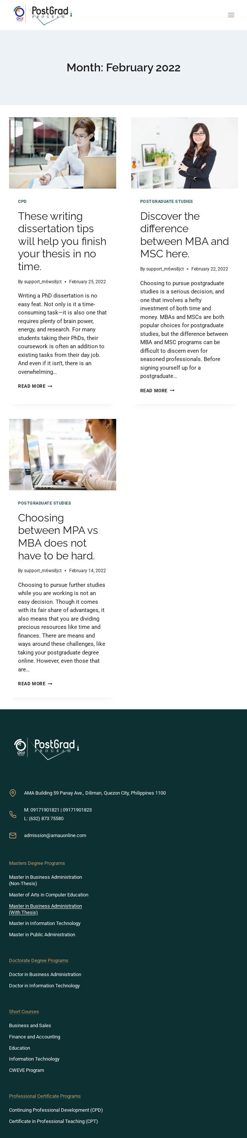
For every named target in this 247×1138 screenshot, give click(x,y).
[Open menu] (231, 15)
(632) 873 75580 (46, 818)
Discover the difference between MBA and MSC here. (184, 235)
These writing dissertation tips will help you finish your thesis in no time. (62, 241)
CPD (22, 201)
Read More (35, 386)
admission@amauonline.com (55, 835)
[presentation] (62, 153)
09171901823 (77, 810)
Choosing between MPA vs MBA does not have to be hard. (58, 537)
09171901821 (44, 810)
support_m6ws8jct (43, 281)
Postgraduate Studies (167, 201)
